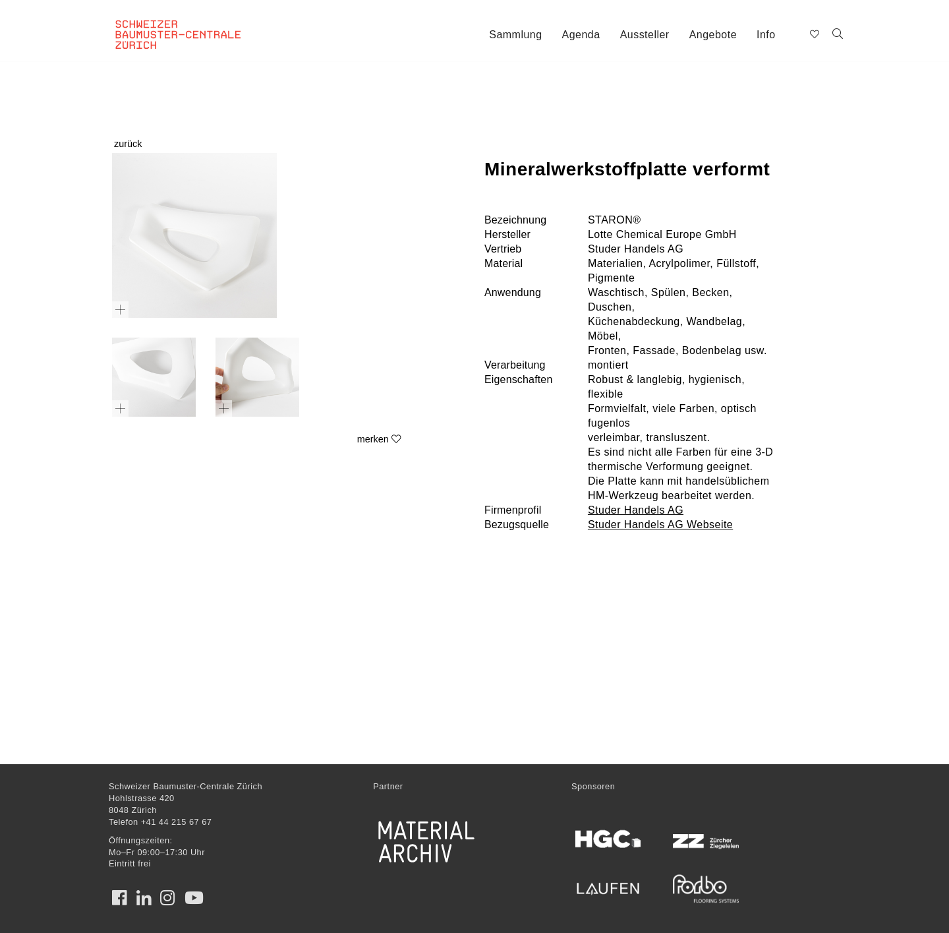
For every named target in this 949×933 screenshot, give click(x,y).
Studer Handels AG (635, 510)
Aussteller (645, 34)
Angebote (713, 34)
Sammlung (515, 34)
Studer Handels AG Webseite (660, 524)
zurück (128, 143)
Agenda (581, 34)
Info (766, 34)
